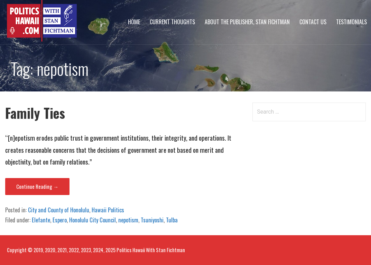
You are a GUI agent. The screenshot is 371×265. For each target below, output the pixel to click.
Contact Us (312, 22)
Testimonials (351, 22)
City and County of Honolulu (58, 210)
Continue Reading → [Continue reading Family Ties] (37, 186)
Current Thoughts (172, 22)
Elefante (41, 220)
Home (134, 22)
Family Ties (35, 113)
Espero (60, 220)
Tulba (172, 220)
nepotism (128, 220)
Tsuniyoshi (152, 220)
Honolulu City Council (92, 220)
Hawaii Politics (108, 210)
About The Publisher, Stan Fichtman (247, 22)
